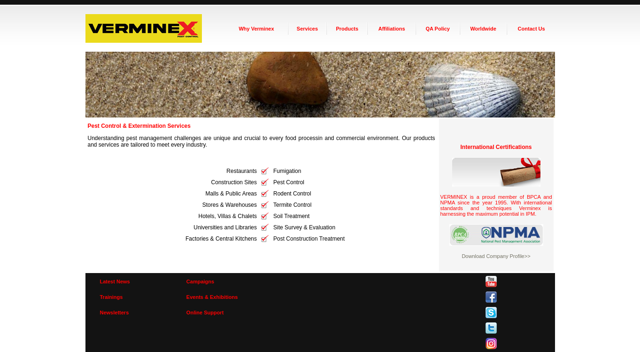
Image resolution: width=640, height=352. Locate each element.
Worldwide (483, 28)
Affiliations (391, 28)
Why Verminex (256, 28)
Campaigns (200, 281)
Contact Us (531, 28)
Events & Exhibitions (212, 297)
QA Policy (437, 28)
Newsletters (114, 312)
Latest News (115, 281)
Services (307, 28)
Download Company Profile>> (496, 256)
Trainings (111, 297)
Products (347, 28)
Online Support (205, 312)
